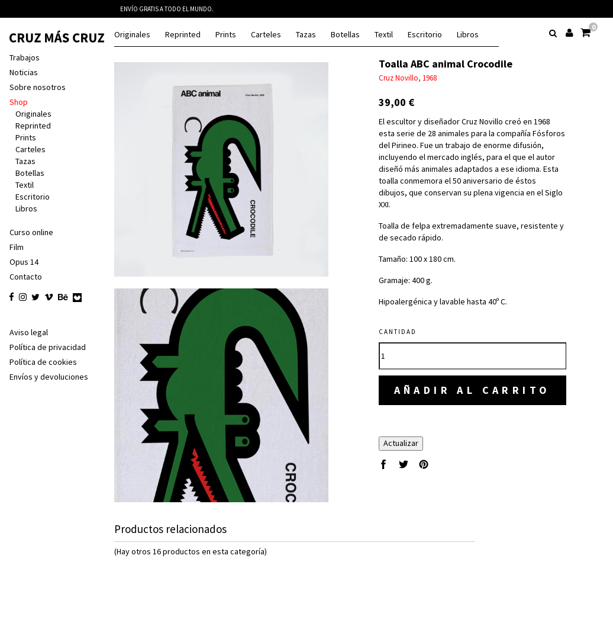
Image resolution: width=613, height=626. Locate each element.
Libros (468, 35)
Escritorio (425, 35)
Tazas (306, 35)
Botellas (345, 35)
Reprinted (183, 35)
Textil (384, 35)
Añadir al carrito (472, 378)
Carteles (266, 35)
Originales (132, 35)
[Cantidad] (472, 344)
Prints (225, 35)
